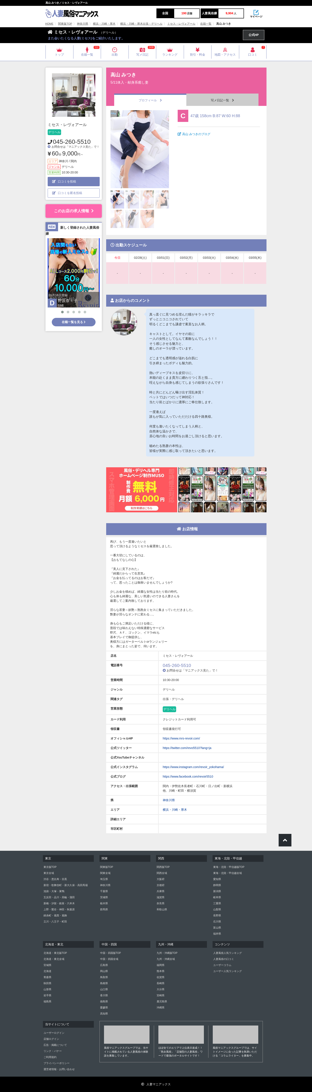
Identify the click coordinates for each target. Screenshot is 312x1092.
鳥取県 (104, 977)
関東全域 (105, 873)
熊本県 (160, 971)
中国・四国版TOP (110, 952)
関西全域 (162, 873)
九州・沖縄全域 (166, 959)
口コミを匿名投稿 (67, 193)
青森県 (47, 977)
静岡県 (217, 885)
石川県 (217, 921)
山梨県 (217, 909)
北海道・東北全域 (54, 959)
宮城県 (47, 965)
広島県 (104, 965)
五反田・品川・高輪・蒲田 (59, 897)
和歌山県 (162, 909)
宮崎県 (160, 995)
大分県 (160, 989)
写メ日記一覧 (222, 100)
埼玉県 (104, 879)
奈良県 (160, 903)
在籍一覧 (205, 23)
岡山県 (104, 971)
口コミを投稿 (64, 181)
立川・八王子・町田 (55, 921)
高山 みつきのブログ (194, 134)
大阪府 (160, 879)
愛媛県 (104, 1007)
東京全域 (49, 873)
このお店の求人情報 (74, 211)
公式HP (254, 35)
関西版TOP (163, 867)
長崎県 (160, 983)
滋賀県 (160, 897)
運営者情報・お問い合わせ (59, 1069)
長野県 (217, 915)
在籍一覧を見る (74, 322)
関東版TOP (65, 23)
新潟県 (217, 891)
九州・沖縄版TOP (167, 952)
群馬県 (104, 909)
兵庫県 (160, 891)
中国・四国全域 (109, 959)
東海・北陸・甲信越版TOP (228, 867)
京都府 (160, 885)
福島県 (47, 1001)
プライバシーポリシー (57, 1063)
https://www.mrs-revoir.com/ (181, 738)
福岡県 (160, 965)
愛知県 (217, 879)
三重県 (217, 903)
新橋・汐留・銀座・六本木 (59, 903)
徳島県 (104, 1001)
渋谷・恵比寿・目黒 (55, 879)
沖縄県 (160, 1007)
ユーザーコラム (222, 965)
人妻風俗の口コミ (223, 959)
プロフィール (150, 100)
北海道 (47, 971)
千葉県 (104, 891)
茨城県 (104, 897)
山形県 (47, 989)
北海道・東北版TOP (55, 952)
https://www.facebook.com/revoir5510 (188, 776)
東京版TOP (50, 867)
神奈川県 (82, 23)
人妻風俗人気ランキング (227, 952)
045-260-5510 (72, 141)
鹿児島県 (162, 1001)
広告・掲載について (55, 1045)
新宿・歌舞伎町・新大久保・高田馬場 (66, 885)
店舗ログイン (51, 1038)
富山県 (217, 927)
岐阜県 (217, 897)
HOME (49, 23)
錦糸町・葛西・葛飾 (55, 915)
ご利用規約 (50, 1057)
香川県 (104, 995)
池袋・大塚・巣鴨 (54, 891)
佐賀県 (160, 977)
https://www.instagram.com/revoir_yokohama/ (193, 767)
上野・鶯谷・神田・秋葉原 (59, 909)
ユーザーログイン (54, 1032)
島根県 (104, 983)
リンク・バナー (53, 1051)
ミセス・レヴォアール (181, 23)
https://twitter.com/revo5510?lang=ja (187, 748)
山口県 (104, 989)
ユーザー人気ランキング (227, 971)
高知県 (104, 1013)
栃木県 (104, 903)
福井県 (217, 933)
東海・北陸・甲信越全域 (227, 873)
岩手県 (47, 995)
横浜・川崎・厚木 (104, 23)
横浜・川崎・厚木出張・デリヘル (141, 23)
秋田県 (47, 983)
